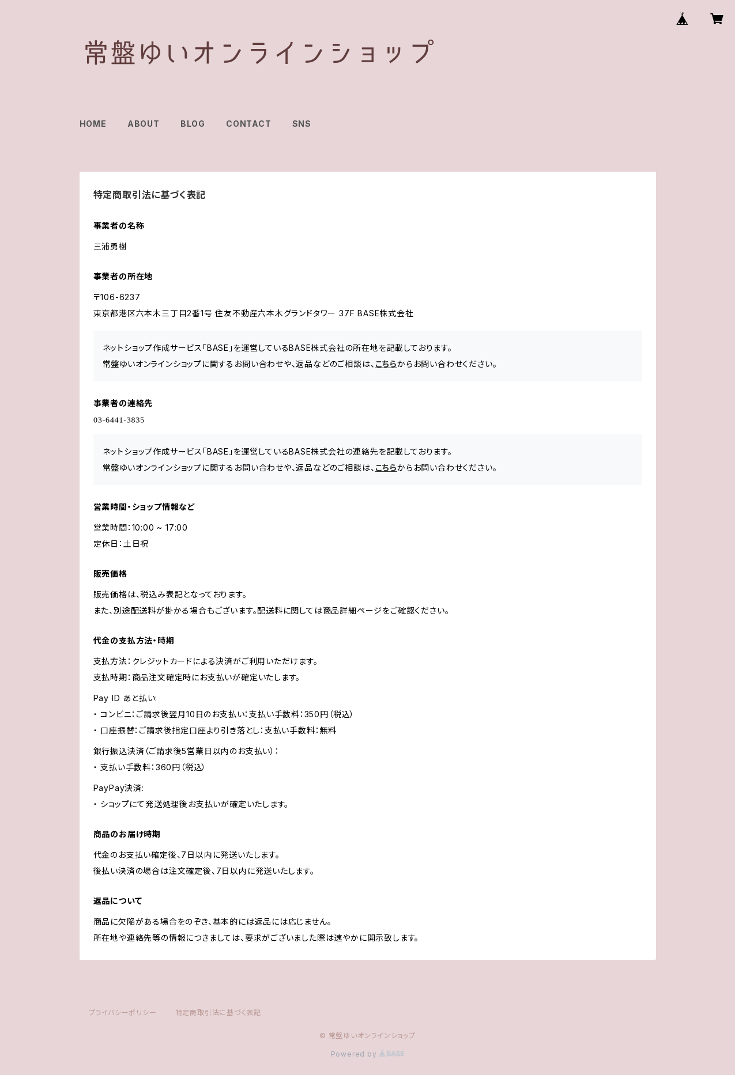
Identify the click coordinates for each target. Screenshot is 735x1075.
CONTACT (249, 123)
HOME (93, 123)
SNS (301, 123)
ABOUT (143, 123)
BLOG (192, 123)
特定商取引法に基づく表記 (218, 1012)
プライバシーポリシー (123, 1012)
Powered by (368, 1054)
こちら (386, 364)
